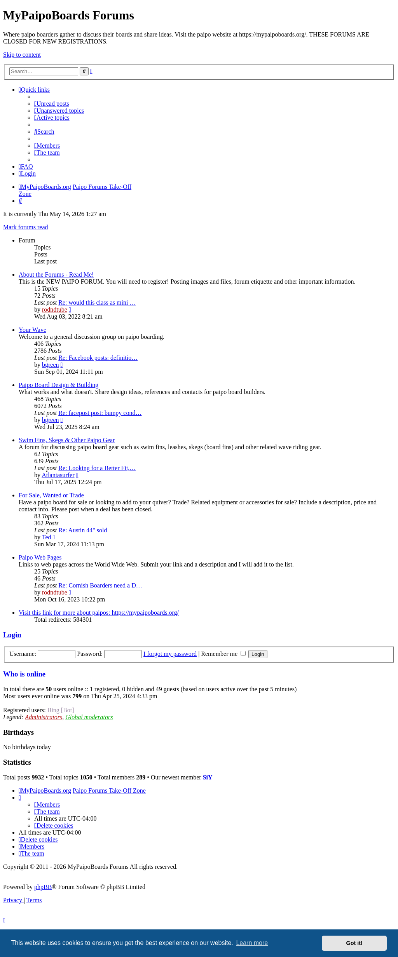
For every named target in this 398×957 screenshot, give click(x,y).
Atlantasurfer (58, 475)
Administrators (43, 717)
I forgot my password (170, 653)
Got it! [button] (354, 943)
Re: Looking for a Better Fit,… (97, 468)
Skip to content (22, 54)
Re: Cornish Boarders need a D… (100, 585)
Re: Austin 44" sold (82, 530)
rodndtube (54, 309)
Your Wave (32, 329)
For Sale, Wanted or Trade (51, 495)
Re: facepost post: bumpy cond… (99, 413)
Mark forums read (25, 227)
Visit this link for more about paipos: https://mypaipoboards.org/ (99, 612)
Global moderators (89, 717)
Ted (46, 537)
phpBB (43, 887)
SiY (208, 777)
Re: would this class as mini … (97, 302)
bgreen (50, 364)
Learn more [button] (252, 943)
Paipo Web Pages (40, 557)
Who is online (24, 674)
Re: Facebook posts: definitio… (98, 357)
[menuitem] (51, 103)
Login (12, 635)
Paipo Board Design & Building (58, 385)
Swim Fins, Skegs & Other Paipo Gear (67, 440)
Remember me (223, 653)
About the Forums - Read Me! (56, 274)
